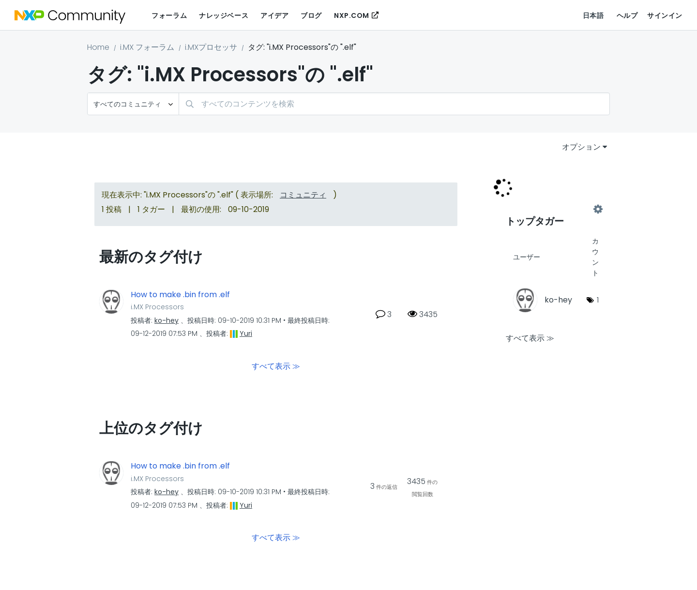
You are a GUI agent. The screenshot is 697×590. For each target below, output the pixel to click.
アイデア (274, 15)
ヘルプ (627, 15)
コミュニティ (303, 194)
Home (98, 47)
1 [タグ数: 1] (598, 299)
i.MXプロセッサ (211, 47)
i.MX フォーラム (147, 47)
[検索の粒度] (133, 104)
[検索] (394, 103)
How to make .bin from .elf (180, 294)
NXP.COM (351, 15)
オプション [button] (581, 146)
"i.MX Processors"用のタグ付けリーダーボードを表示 (552, 209)
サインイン (664, 15)
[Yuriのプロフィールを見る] (246, 333)
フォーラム (169, 15)
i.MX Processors (157, 307)
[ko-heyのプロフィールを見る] (166, 320)
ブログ (311, 15)
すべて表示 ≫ (276, 366)
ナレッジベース (223, 15)
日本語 (593, 15)
